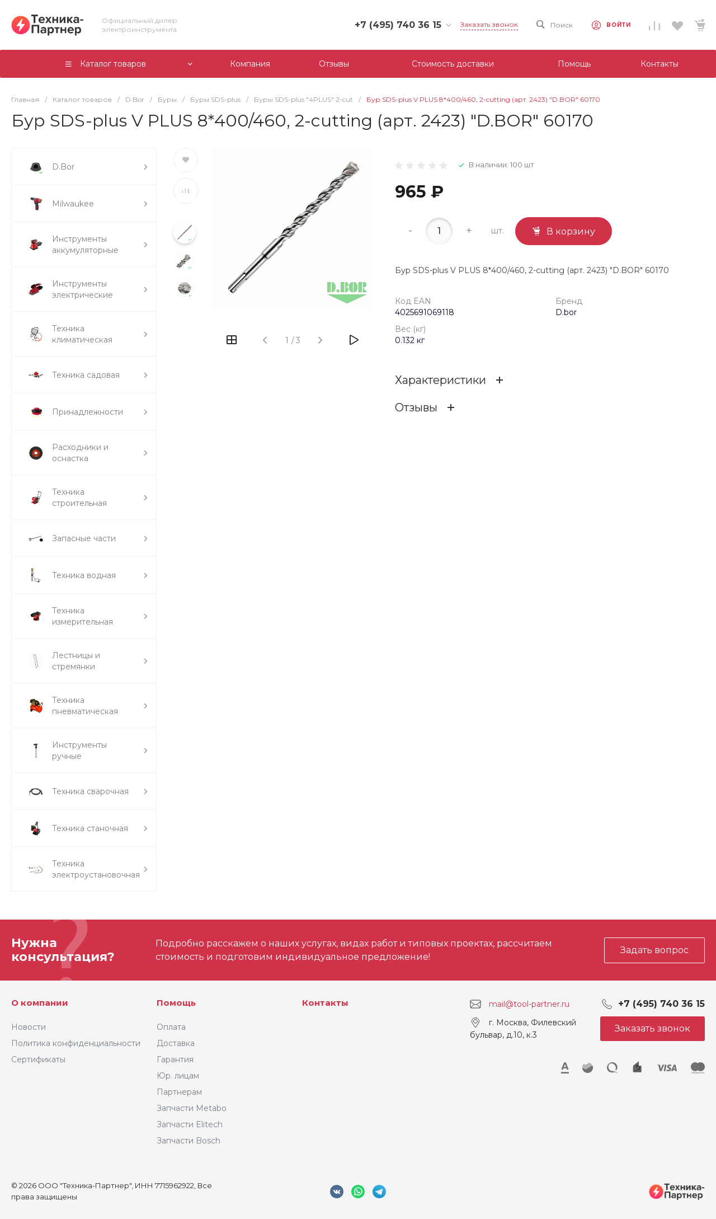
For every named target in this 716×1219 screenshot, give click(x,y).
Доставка (176, 1043)
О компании (39, 1002)
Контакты (325, 1002)
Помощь (176, 1002)
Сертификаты (38, 1059)
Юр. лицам (178, 1076)
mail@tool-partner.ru (529, 1004)
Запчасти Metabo (192, 1108)
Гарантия (175, 1059)
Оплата (171, 1027)
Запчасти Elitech (190, 1124)
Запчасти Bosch (188, 1141)
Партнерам (179, 1092)
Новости (28, 1027)
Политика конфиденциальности (75, 1043)
